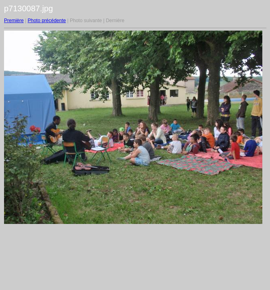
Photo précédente (46, 20)
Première (14, 20)
